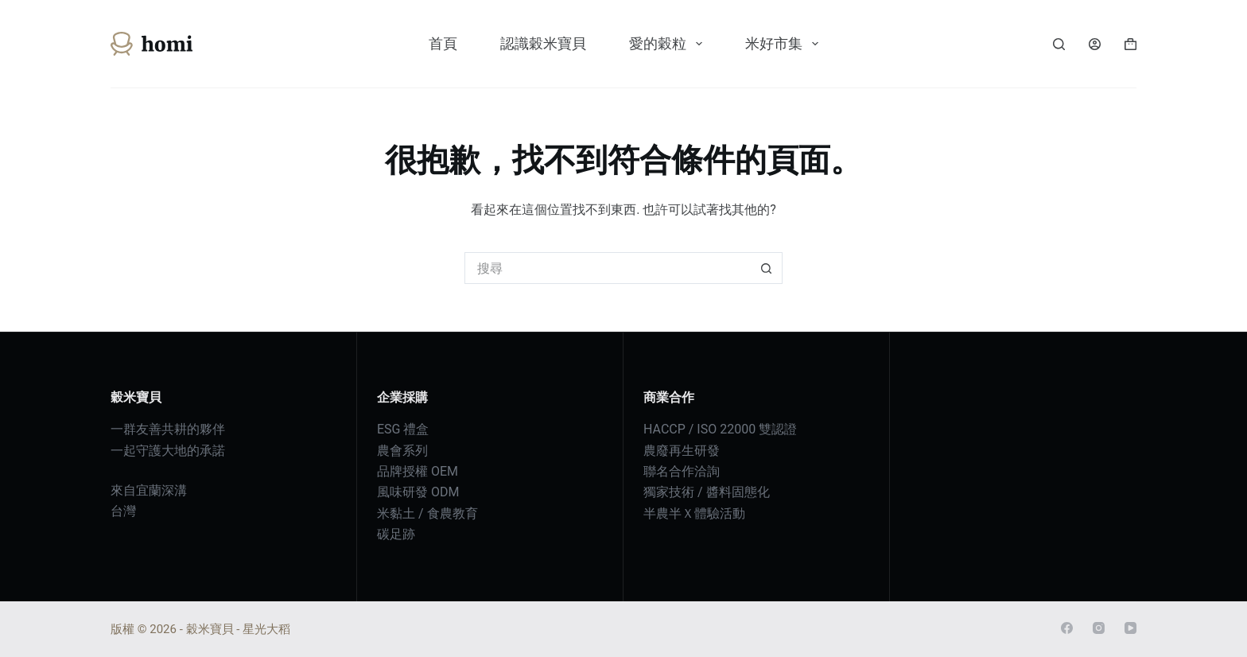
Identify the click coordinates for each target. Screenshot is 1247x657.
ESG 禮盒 (403, 429)
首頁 (443, 43)
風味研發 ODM (418, 492)
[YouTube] (1130, 628)
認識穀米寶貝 (543, 43)
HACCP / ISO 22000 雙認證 (720, 429)
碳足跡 (396, 534)
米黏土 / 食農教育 (427, 513)
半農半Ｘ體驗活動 (694, 513)
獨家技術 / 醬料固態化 (706, 492)
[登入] (1095, 44)
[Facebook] (1067, 628)
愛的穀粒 (669, 43)
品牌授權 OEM (417, 471)
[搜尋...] (607, 268)
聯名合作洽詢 (681, 471)
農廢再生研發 (681, 450)
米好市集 (785, 43)
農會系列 (402, 450)
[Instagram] (1099, 628)
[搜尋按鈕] (767, 268)
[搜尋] (1059, 44)
